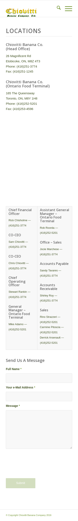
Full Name (13, 369)
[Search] (57, 8)
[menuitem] (57, 8)
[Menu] (66, 8)
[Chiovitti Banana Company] (32, 8)
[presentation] (37, 466)
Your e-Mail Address (20, 387)
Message (13, 405)
